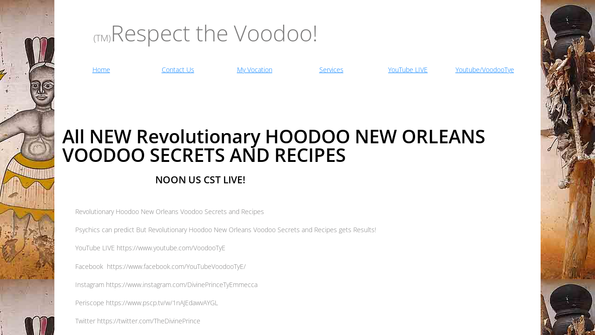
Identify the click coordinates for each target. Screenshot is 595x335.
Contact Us (178, 69)
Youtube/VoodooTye (485, 69)
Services (331, 69)
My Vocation (254, 69)
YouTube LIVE (408, 69)
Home (101, 69)
